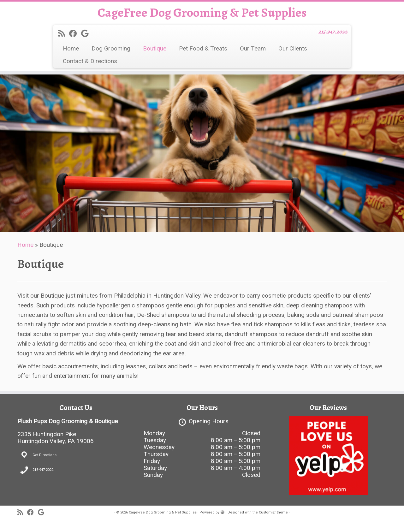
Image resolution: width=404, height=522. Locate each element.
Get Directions (44, 455)
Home (71, 48)
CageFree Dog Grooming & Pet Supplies (202, 12)
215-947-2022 (43, 470)
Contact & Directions (90, 61)
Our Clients (292, 48)
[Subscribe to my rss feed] (63, 33)
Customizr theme (273, 512)
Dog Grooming (111, 48)
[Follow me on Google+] (87, 33)
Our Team (253, 48)
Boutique (154, 48)
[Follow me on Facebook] (75, 33)
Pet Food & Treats (203, 48)
